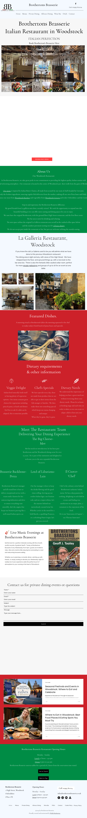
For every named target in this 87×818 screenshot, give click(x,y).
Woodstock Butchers (22, 198)
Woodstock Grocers (52, 198)
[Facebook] (59, 797)
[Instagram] (62, 797)
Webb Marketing (55, 813)
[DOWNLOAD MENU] (42, 159)
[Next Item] (82, 63)
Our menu (7, 191)
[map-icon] (70, 797)
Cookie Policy (68, 805)
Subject (6, 603)
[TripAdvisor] (66, 797)
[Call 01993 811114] (75, 7)
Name (6, 589)
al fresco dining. (59, 226)
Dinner (37, 762)
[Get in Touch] (43, 771)
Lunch (37, 758)
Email (6, 596)
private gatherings (30, 266)
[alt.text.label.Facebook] (76, 4)
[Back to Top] (43, 778)
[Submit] (43, 624)
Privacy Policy (78, 805)
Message (7, 610)
